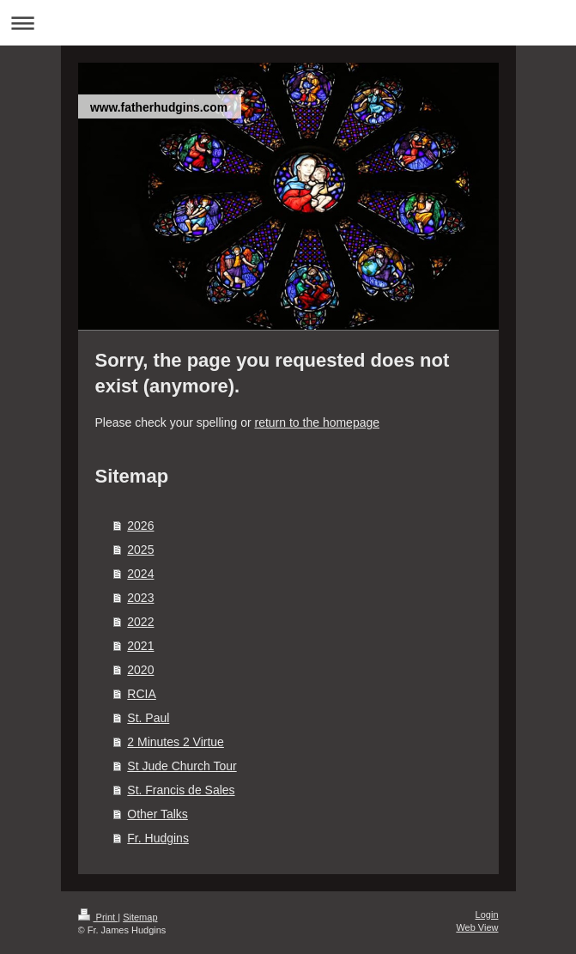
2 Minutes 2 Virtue (175, 742)
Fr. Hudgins (158, 838)
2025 (140, 549)
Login (487, 914)
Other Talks (157, 814)
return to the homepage (317, 422)
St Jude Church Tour (181, 766)
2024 (140, 573)
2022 (140, 622)
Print (98, 917)
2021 (140, 646)
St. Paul (148, 718)
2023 (140, 598)
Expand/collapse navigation (288, 22)
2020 (140, 670)
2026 (140, 525)
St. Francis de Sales (180, 790)
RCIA (141, 694)
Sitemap (140, 917)
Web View (477, 927)
